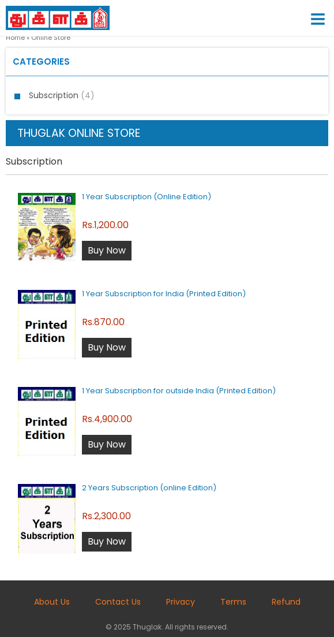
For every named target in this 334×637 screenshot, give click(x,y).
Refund (286, 602)
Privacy (180, 602)
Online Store (50, 37)
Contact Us (118, 602)
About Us (52, 602)
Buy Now (107, 250)
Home (15, 37)
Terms (233, 602)
